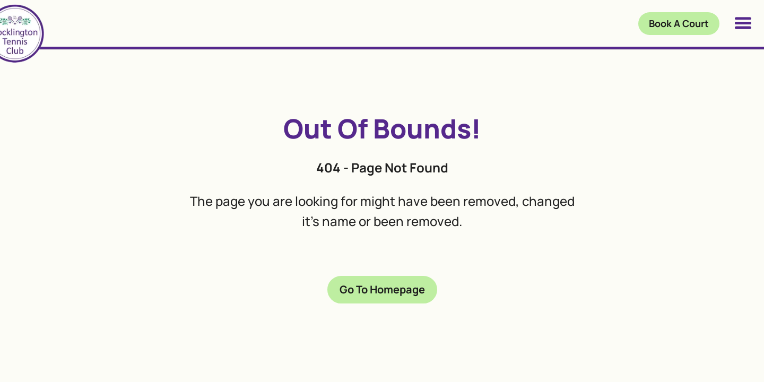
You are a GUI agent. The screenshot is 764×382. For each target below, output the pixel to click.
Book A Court (679, 23)
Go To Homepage (382, 289)
